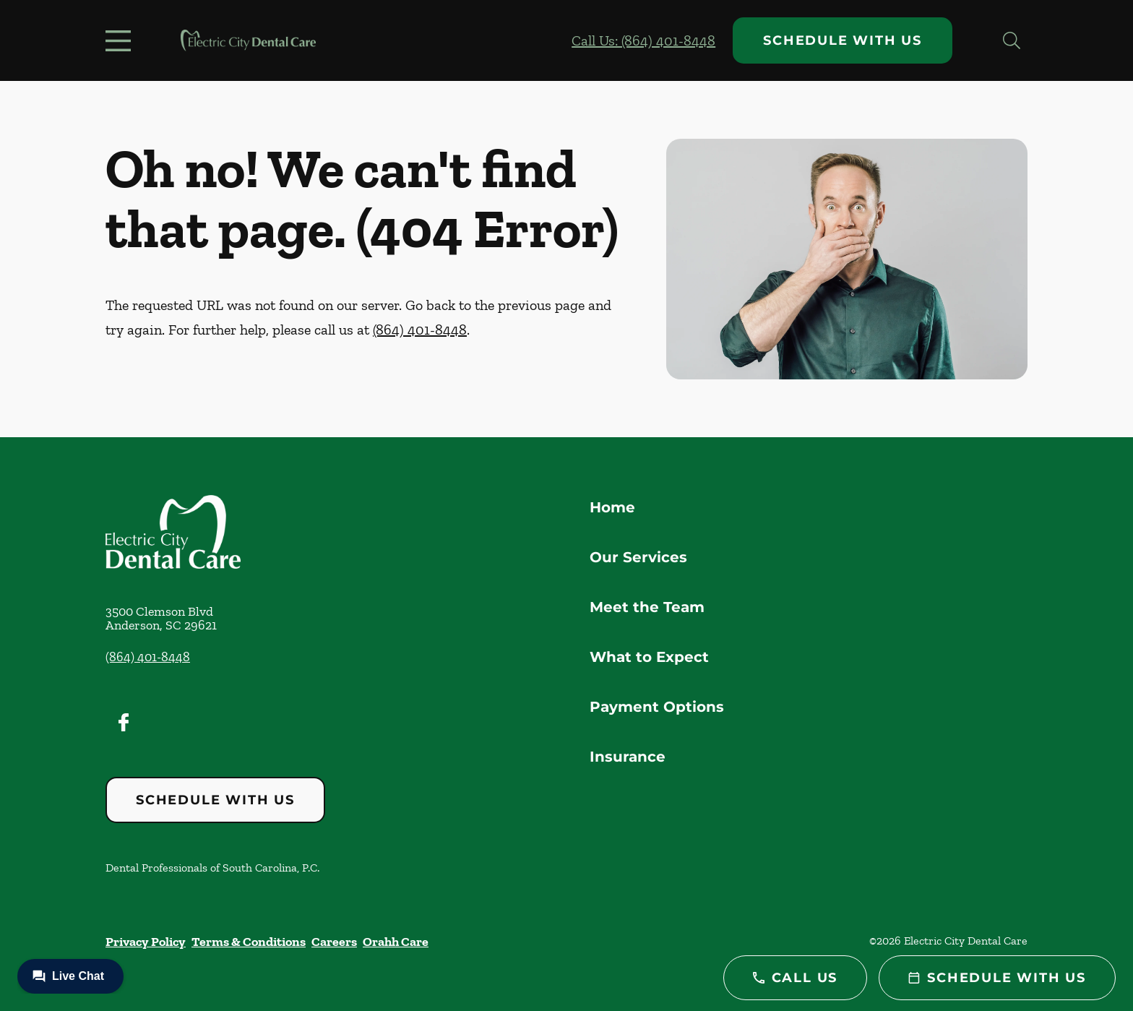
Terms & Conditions (248, 942)
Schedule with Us (842, 40)
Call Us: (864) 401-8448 (643, 40)
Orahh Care (395, 942)
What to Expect (649, 657)
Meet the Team (647, 607)
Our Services (638, 557)
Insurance (627, 756)
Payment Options (657, 706)
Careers (334, 942)
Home (612, 507)
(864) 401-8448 (420, 329)
